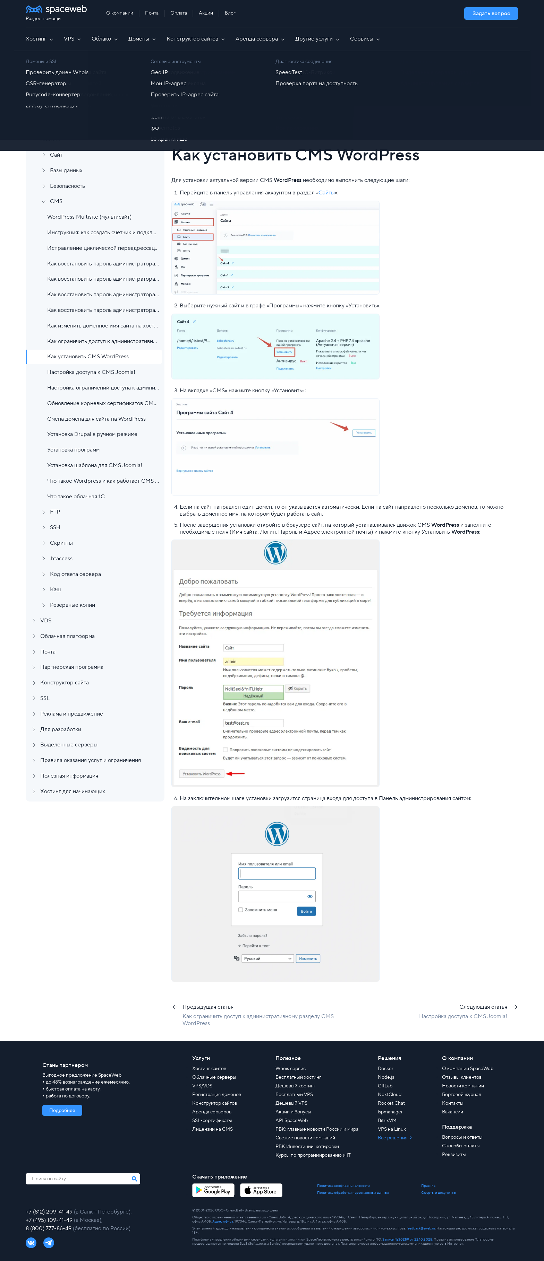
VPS (73, 38)
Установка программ (73, 449)
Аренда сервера (261, 38)
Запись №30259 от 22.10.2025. (407, 1239)
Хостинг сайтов (209, 1069)
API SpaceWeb (291, 1121)
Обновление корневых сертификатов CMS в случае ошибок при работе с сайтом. (103, 403)
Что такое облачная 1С (76, 496)
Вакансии (452, 1112)
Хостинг (40, 38)
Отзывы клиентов (462, 1077)
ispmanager (390, 1112)
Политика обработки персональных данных (353, 1193)
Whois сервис (290, 1069)
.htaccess (61, 558)
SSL (45, 698)
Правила (428, 1186)
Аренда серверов (211, 1112)
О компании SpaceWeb (467, 1069)
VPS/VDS (202, 1086)
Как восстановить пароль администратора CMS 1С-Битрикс (103, 263)
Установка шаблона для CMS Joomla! (94, 465)
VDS (45, 620)
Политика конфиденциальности (343, 1186)
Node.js (386, 1077)
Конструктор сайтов (196, 38)
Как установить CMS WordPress (88, 356)
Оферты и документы (438, 1193)
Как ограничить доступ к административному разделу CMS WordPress (103, 341)
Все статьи (206, 74)
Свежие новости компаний (305, 1138)
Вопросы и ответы (462, 1137)
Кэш (55, 589)
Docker (385, 1069)
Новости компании (463, 1086)
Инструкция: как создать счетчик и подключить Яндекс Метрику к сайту (103, 232)
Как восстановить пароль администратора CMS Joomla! (103, 278)
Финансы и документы (68, 108)
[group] (362, 124)
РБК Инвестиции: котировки (307, 1147)
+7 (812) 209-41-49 (50, 1211)
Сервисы (365, 38)
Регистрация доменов (216, 1095)
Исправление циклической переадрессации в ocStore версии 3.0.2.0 (103, 248)
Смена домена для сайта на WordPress (96, 418)
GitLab (385, 1086)
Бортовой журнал (461, 1095)
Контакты (453, 1103)
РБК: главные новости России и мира (316, 1129)
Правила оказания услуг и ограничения (90, 760)
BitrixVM (387, 1121)
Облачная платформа (67, 636)
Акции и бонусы (293, 1112)
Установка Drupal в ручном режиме (92, 434)
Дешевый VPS (291, 1103)
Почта (152, 13)
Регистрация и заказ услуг (73, 77)
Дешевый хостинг (295, 1086)
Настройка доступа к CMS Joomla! (91, 372)
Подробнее (62, 1110)
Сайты (326, 192)
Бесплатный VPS (294, 1095)
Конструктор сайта (64, 682)
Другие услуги (317, 38)
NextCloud (389, 1095)
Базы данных (66, 170)
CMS (56, 201)
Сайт (56, 154)
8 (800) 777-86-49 (49, 1228)
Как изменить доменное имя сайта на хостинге (103, 325)
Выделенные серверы (68, 744)
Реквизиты (454, 1154)
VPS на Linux (392, 1129)
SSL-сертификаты (212, 1121)
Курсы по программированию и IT (313, 1155)
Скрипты (61, 543)
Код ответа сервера (75, 574)
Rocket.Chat (391, 1103)
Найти (494, 103)
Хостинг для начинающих (72, 791)
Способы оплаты (461, 1146)
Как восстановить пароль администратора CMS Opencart (103, 294)
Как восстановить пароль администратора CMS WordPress (103, 310)
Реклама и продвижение (71, 713)
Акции (206, 13)
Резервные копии (72, 605)
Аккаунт (50, 92)
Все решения (393, 1138)
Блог (230, 13)
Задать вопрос (491, 13)
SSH (55, 527)
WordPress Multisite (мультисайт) (89, 216)
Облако (105, 38)
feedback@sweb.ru (421, 1228)
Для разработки (60, 729)
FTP (55, 511)
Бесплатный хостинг (298, 1077)
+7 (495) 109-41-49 (50, 1220)
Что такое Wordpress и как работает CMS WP (103, 481)
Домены (142, 38)
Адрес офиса (222, 1221)
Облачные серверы (214, 1077)
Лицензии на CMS (212, 1129)
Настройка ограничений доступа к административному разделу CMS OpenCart (103, 387)
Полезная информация (69, 775)
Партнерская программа (71, 667)
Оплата (178, 13)
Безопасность (67, 186)
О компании (119, 13)
